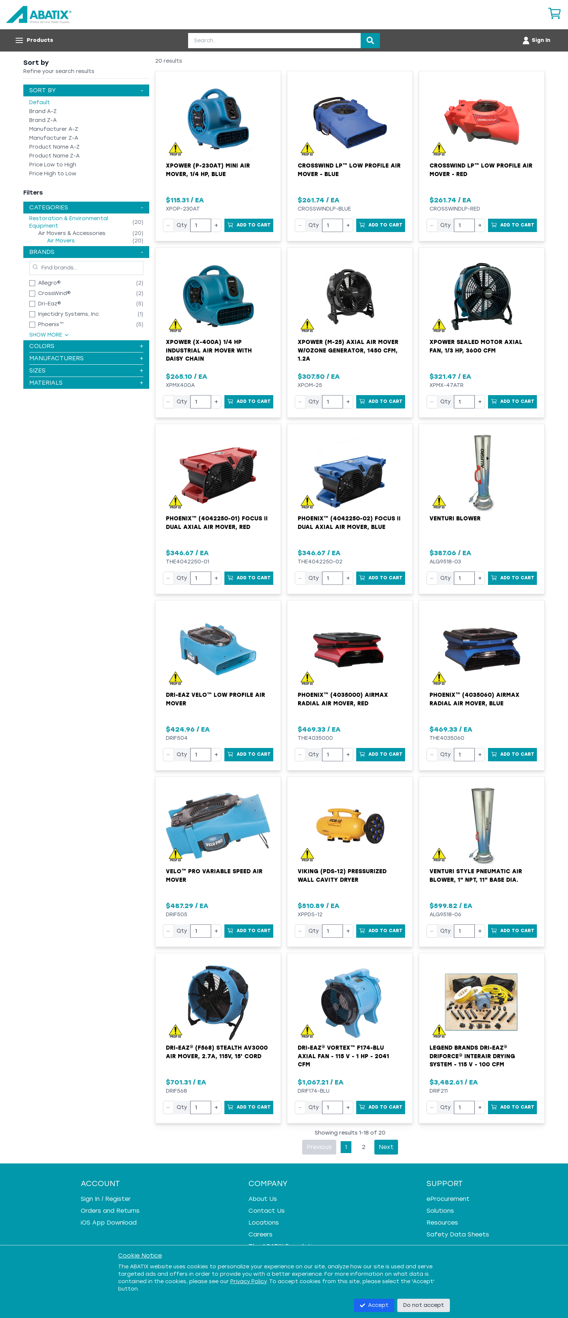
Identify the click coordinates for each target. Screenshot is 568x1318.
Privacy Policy (248, 1281)
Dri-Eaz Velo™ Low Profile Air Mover (215, 699)
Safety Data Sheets (458, 1234)
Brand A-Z (43, 111)
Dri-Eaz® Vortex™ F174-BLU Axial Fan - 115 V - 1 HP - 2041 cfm (343, 1056)
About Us (262, 1198)
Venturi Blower (455, 518)
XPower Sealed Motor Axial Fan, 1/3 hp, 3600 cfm (476, 346)
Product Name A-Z (54, 147)
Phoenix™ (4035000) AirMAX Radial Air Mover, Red (343, 699)
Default (39, 102)
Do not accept (423, 1305)
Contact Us (266, 1210)
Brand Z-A (43, 120)
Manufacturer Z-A (53, 138)
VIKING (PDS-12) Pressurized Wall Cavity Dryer (342, 875)
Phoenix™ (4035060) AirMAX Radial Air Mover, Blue (474, 699)
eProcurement (448, 1198)
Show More (49, 335)
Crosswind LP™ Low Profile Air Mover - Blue (349, 170)
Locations (263, 1222)
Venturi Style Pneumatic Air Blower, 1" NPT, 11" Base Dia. (476, 875)
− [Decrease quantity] (168, 225)
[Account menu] (536, 40)
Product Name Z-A (54, 156)
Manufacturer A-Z (53, 129)
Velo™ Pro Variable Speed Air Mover (214, 875)
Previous (319, 1146)
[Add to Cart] (248, 225)
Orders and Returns (110, 1210)
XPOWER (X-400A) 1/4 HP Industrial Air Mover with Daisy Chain (209, 350)
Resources (442, 1222)
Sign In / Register (106, 1198)
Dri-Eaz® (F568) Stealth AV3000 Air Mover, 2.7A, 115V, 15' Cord (217, 1052)
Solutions (440, 1210)
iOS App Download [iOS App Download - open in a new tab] (109, 1222)
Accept (374, 1305)
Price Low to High (52, 165)
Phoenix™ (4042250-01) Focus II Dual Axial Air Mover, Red (217, 522)
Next (386, 1146)
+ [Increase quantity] (216, 225)
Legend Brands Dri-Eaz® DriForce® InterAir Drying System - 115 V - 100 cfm (472, 1056)
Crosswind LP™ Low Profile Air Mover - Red (481, 170)
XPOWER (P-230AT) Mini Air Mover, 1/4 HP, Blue (208, 170)
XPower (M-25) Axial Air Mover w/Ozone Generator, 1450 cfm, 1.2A (348, 350)
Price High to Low (52, 173)
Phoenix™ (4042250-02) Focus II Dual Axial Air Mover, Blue (349, 522)
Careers (260, 1234)
